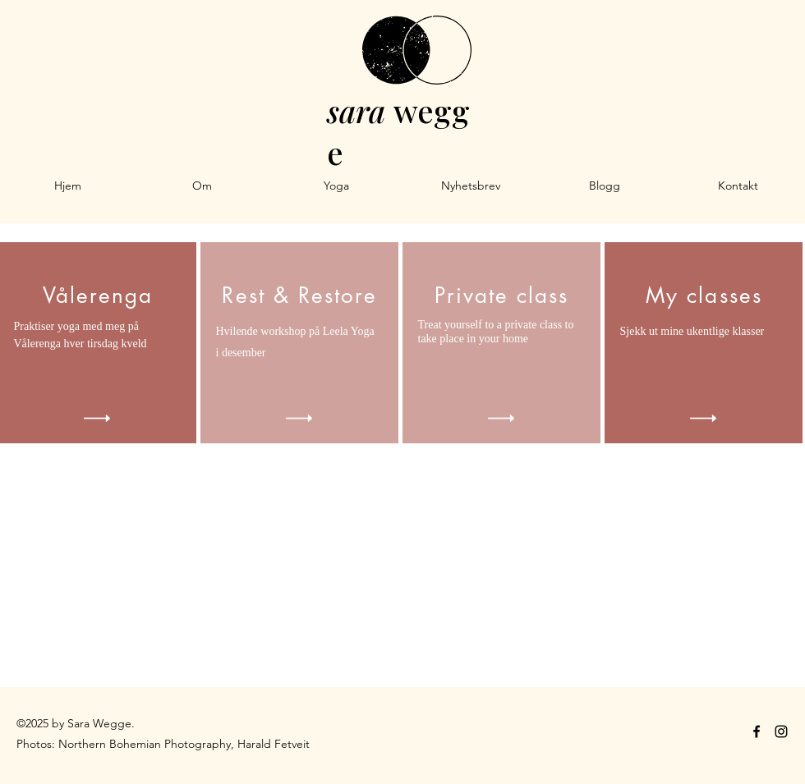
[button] (336, 185)
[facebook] (756, 731)
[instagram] (781, 731)
